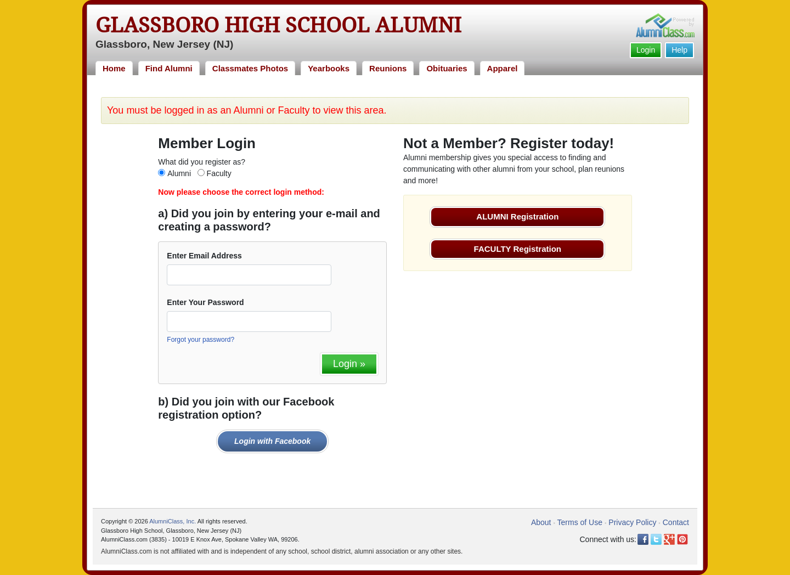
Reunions (388, 68)
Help (679, 50)
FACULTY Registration (517, 248)
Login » (349, 363)
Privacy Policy (632, 522)
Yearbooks (328, 68)
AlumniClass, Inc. (172, 521)
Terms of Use (579, 522)
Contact (676, 522)
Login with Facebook (272, 441)
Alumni (179, 173)
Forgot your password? (200, 339)
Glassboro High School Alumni (278, 25)
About (541, 522)
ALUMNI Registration (517, 216)
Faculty (219, 173)
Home (114, 68)
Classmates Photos (250, 68)
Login (645, 50)
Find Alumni (169, 68)
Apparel (502, 68)
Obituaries (446, 68)
